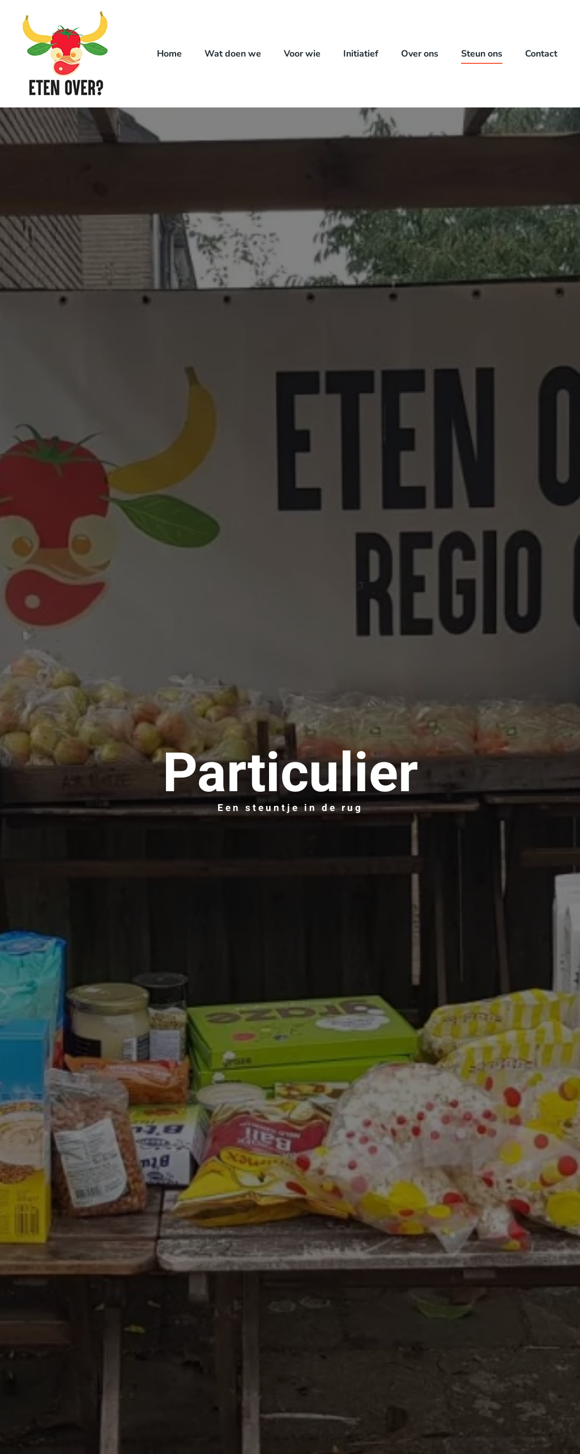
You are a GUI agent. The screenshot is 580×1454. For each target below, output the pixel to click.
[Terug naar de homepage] (65, 53)
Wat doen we (232, 54)
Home (169, 54)
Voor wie (302, 54)
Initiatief (360, 54)
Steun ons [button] (481, 54)
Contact (541, 54)
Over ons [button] (419, 54)
